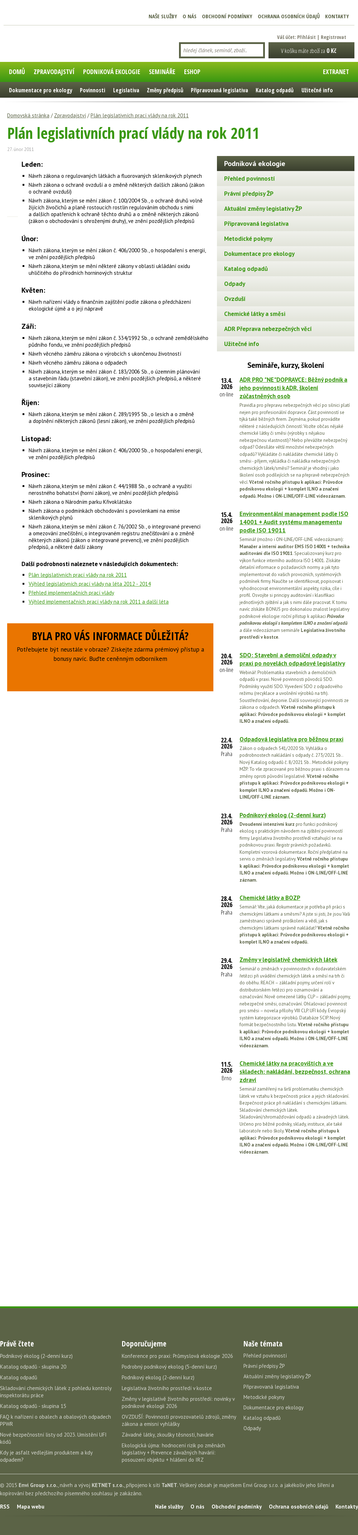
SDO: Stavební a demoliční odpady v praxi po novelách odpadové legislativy (292, 659)
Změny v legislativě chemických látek (288, 960)
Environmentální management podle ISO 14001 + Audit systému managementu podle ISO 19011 (294, 522)
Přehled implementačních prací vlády (71, 592)
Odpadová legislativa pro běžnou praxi (291, 739)
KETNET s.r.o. (108, 1485)
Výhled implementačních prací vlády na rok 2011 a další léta (99, 601)
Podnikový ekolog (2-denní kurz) (283, 815)
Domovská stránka (28, 115)
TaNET (169, 1485)
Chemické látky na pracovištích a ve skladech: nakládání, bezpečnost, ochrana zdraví (295, 1071)
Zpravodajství (70, 115)
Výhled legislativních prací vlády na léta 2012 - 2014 (90, 583)
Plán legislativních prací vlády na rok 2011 (140, 115)
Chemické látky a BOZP (270, 898)
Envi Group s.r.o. (38, 1485)
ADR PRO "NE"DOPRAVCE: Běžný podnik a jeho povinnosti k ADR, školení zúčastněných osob (293, 388)
